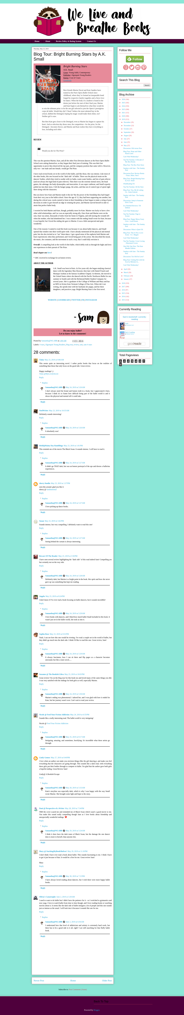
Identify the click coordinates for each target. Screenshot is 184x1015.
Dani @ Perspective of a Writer (51, 808)
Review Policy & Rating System (68, 41)
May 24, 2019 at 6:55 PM (79, 715)
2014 (124, 296)
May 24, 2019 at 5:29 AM (75, 613)
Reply (41, 377)
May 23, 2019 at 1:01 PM (73, 446)
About (47, 41)
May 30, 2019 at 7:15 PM (75, 876)
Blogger (97, 1010)
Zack (126, 323)
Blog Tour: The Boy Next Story (133, 165)
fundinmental (52, 489)
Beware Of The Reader (48, 556)
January (126, 279)
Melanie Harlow (130, 334)
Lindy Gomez (44, 758)
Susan (41, 521)
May (125, 145)
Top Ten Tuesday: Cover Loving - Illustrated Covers (134, 242)
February (127, 276)
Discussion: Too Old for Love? (133, 257)
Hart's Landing (130, 332)
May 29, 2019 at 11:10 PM (77, 851)
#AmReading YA (129, 184)
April (126, 269)
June (125, 142)
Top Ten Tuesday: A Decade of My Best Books (133, 161)
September (127, 132)
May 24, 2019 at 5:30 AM (75, 694)
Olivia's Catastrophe (47, 897)
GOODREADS (64, 300)
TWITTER (75, 300)
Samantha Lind (130, 325)
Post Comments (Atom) (78, 989)
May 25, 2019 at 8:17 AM (75, 737)
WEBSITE (52, 300)
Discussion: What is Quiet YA (133, 229)
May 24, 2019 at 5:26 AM (75, 387)
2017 (124, 287)
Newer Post (39, 980)
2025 (124, 103)
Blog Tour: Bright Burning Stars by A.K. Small (134, 179)
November (127, 125)
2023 (124, 109)
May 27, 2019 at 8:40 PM (60, 758)
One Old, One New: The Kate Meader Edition (133, 247)
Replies (45, 383)
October (126, 129)
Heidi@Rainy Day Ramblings (51, 446)
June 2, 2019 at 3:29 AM (65, 897)
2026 (124, 99)
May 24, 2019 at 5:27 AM (75, 463)
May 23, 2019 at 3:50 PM (67, 556)
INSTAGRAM (91, 300)
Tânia (41, 360)
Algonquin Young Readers (55, 345)
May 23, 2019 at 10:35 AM (59, 411)
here (49, 253)
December (127, 122)
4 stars (42, 345)
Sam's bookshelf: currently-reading (134, 318)
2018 (124, 283)
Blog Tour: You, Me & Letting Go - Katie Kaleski (133, 191)
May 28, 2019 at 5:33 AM (75, 788)
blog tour (69, 345)
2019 (124, 119)
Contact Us (91, 41)
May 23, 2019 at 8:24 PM (55, 596)
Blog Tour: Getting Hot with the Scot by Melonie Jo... (133, 261)
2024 (124, 106)
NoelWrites (43, 411)
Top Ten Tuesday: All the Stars (133, 187)
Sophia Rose (44, 634)
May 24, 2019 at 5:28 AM (75, 576)
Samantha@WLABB (53, 387)
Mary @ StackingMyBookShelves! (53, 851)
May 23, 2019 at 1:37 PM (60, 483)
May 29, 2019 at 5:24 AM (75, 831)
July (125, 139)
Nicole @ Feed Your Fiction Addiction (54, 715)
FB (83, 300)
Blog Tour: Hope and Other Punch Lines (132, 152)
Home (37, 41)
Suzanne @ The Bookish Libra (51, 674)
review (76, 345)
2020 (124, 116)
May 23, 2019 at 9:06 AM (54, 360)
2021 (124, 113)
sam (81, 345)
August (126, 135)
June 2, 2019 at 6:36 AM (75, 922)
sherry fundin (44, 483)
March (126, 272)
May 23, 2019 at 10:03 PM (74, 674)
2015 (124, 293)
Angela (42, 596)
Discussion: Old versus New (132, 148)
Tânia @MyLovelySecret (48, 374)
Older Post (107, 980)
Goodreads (67, 80)
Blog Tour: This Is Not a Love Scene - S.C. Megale (133, 234)
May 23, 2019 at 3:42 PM (54, 521)
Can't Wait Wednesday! (131, 157)
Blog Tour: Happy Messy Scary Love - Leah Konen (133, 220)
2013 (124, 300)
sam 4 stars (88, 345)
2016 (124, 290)
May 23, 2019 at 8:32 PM (59, 634)
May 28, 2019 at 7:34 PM (74, 808)
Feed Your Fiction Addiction (57, 723)
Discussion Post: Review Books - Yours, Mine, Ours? (133, 174)
